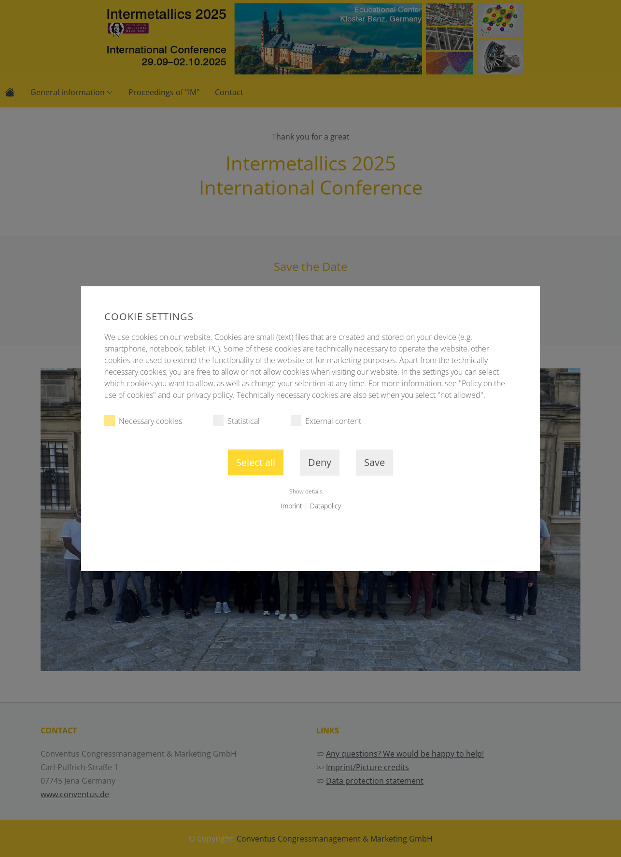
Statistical (236, 420)
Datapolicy (325, 505)
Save (374, 462)
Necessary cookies (143, 420)
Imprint (291, 505)
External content (326, 420)
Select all (255, 462)
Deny (319, 462)
